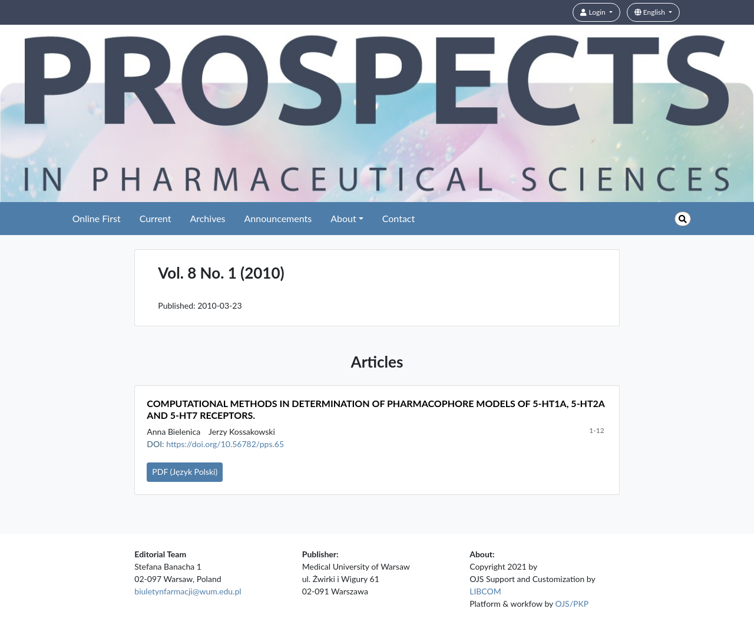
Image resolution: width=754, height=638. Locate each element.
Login (593, 12)
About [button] (343, 218)
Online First (96, 218)
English (650, 12)
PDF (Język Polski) (184, 472)
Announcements (278, 218)
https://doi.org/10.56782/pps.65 (225, 444)
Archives (207, 218)
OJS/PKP (572, 604)
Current (155, 218)
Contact (398, 218)
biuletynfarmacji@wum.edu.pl (187, 591)
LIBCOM (485, 591)
